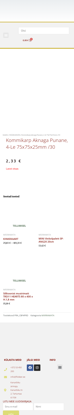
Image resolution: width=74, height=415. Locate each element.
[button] (6, 35)
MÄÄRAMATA (14, 135)
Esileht (5, 135)
